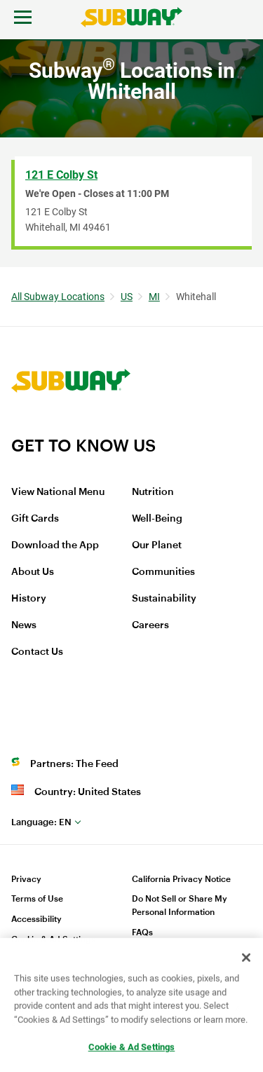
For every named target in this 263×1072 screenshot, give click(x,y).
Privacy (26, 879)
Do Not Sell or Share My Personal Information (179, 905)
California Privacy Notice (181, 879)
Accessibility (36, 919)
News (23, 625)
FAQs (142, 932)
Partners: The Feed (74, 764)
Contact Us (37, 652)
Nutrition (153, 492)
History (28, 599)
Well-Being (157, 519)
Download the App (55, 545)
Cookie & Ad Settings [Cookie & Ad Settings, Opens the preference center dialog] (131, 1048)
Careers (150, 625)
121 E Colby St (61, 175)
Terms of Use (37, 899)
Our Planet (157, 545)
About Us (32, 572)
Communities (163, 572)
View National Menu (57, 492)
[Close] (246, 958)
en (41, 822)
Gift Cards (35, 519)
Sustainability (164, 599)
